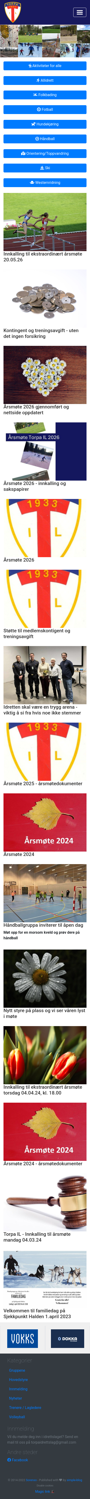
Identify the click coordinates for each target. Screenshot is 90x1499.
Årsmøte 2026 (18, 560)
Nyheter (15, 1398)
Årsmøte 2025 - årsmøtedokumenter (42, 783)
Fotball (45, 109)
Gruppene (17, 1370)
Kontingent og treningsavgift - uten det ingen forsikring (41, 333)
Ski (45, 168)
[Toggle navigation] (79, 12)
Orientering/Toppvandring (45, 153)
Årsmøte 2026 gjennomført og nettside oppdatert (36, 409)
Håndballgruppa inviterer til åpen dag (43, 925)
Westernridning (45, 182)
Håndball (45, 139)
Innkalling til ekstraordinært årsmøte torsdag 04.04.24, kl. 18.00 (42, 1090)
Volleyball (17, 1417)
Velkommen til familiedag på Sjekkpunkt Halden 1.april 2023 (37, 1313)
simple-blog (74, 1480)
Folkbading (45, 95)
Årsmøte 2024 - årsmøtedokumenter (42, 1163)
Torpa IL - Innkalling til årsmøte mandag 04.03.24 (36, 1237)
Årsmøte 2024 (18, 854)
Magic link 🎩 (45, 1491)
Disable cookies (45, 1485)
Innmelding (18, 1389)
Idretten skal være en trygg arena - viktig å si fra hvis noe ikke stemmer (42, 710)
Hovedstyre (18, 1380)
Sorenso (31, 1480)
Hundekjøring (45, 124)
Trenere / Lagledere (25, 1407)
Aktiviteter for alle (45, 66)
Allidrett (45, 80)
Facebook (17, 1460)
